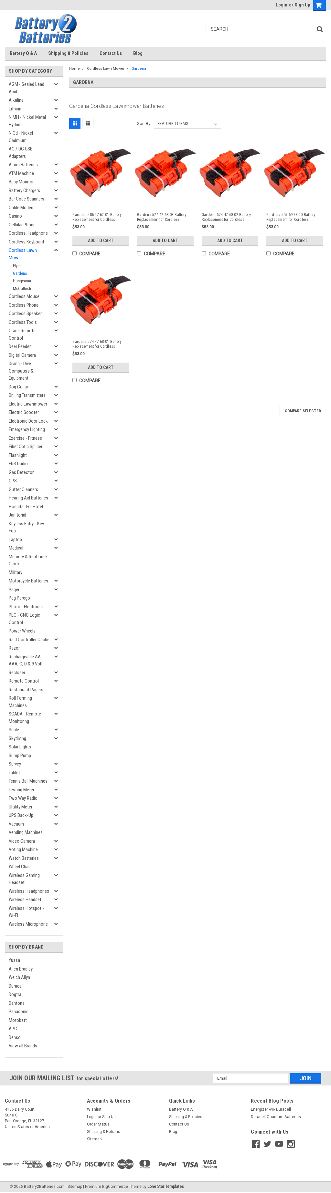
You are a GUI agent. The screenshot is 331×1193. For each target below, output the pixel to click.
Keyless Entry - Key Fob (26, 527)
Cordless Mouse (24, 296)
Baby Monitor (21, 182)
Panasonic (18, 1011)
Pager (14, 589)
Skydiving (17, 738)
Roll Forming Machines (20, 701)
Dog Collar (18, 387)
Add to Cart (100, 240)
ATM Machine (21, 173)
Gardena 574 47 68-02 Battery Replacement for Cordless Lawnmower (226, 217)
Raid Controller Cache (29, 640)
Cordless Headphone (28, 233)
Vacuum (16, 824)
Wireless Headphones (29, 891)
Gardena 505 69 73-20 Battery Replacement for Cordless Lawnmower (290, 217)
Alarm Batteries (23, 165)
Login (281, 4)
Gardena (20, 273)
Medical (16, 548)
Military (15, 572)
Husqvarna (22, 280)
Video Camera (22, 841)
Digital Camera (22, 355)
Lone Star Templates (165, 1186)
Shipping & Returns (103, 1131)
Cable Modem (22, 208)
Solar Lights (20, 747)
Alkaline (16, 100)
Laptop (15, 539)
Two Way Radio (23, 798)
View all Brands (23, 1046)
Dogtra (15, 994)
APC (13, 1029)
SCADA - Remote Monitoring (25, 717)
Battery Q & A (23, 53)
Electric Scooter (24, 412)
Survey (15, 764)
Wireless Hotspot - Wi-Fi (26, 912)
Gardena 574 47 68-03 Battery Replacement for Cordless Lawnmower (161, 217)
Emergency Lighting (27, 429)
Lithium (16, 109)
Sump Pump (20, 755)
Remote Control (24, 681)
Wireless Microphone (28, 924)
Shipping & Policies (68, 53)
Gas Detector (21, 472)
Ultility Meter (20, 807)
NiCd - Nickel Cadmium (21, 136)
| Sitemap (74, 1186)
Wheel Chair (20, 866)
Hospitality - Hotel (26, 506)
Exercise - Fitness (25, 438)
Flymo (18, 265)
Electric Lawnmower (28, 404)
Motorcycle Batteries (28, 581)
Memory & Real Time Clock (28, 560)
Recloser (17, 672)
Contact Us (111, 53)
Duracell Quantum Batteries (276, 1117)
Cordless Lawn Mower (23, 254)
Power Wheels (22, 631)
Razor (14, 648)
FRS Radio (18, 464)
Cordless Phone (23, 305)
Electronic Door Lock (28, 421)
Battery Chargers (24, 190)
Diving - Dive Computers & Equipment (21, 371)
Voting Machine (23, 849)
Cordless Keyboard (26, 242)
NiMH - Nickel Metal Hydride (27, 121)
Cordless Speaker (25, 313)
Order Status (98, 1124)
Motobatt (18, 1020)
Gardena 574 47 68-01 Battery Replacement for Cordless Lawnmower (97, 344)
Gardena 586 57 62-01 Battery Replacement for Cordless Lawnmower (97, 217)
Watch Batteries (24, 858)
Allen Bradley (21, 969)
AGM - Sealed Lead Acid (26, 88)
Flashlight (18, 455)
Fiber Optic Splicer (25, 446)
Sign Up (302, 4)
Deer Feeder (20, 346)
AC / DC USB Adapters (21, 152)
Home (74, 69)
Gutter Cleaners (23, 489)
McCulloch (22, 288)
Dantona (17, 1003)
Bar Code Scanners (26, 199)
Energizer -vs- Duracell (271, 1109)
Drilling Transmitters (27, 395)
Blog (138, 53)
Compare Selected (303, 411)
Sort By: (144, 123)
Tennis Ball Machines (28, 781)
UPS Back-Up (21, 815)
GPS (13, 481)
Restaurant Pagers (26, 690)
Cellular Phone (22, 225)
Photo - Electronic (26, 607)
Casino (15, 216)
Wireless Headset (25, 899)
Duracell (16, 986)
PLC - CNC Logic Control (24, 618)
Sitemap (94, 1139)
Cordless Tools (23, 322)
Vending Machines (26, 832)
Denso (15, 1037)
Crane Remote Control (22, 334)
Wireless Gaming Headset (24, 879)
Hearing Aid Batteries (28, 498)
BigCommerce (115, 1186)
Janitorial (17, 515)
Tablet (14, 773)
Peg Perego (19, 598)
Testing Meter (21, 790)
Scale (14, 730)
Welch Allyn (19, 977)
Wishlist (94, 1109)
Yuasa (14, 960)
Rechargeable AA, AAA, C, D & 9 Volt (26, 660)
